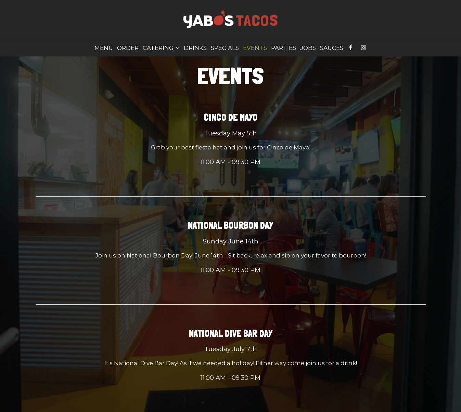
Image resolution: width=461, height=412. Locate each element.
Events (255, 47)
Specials (225, 47)
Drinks (195, 47)
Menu (103, 47)
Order (128, 47)
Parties (283, 47)
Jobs (308, 47)
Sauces (331, 47)
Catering (161, 47)
